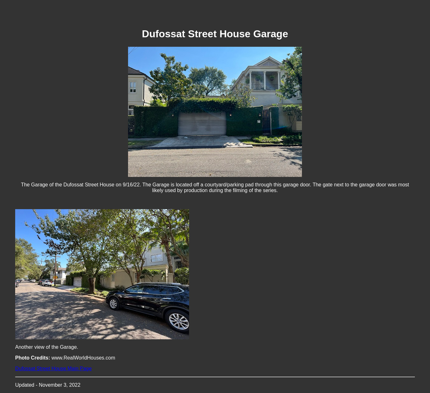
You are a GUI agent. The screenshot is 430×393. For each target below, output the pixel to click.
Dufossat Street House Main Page (53, 368)
